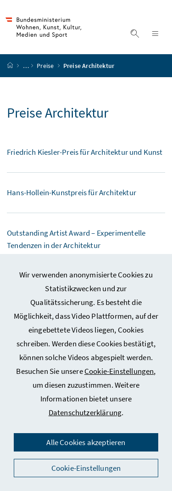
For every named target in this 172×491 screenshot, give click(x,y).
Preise (46, 66)
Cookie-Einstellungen (119, 371)
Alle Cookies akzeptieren (85, 442)
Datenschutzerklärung (85, 412)
